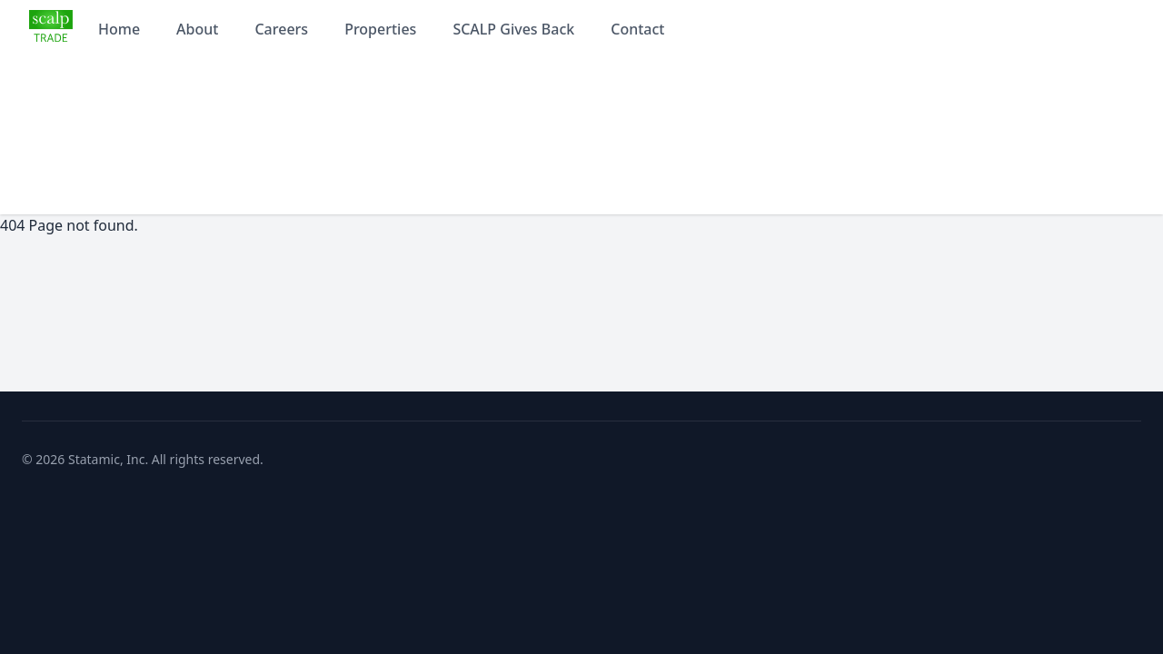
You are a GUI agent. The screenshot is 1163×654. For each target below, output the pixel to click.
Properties (380, 29)
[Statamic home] (51, 29)
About (197, 29)
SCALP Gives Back (513, 29)
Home (119, 29)
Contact (637, 29)
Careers (281, 29)
